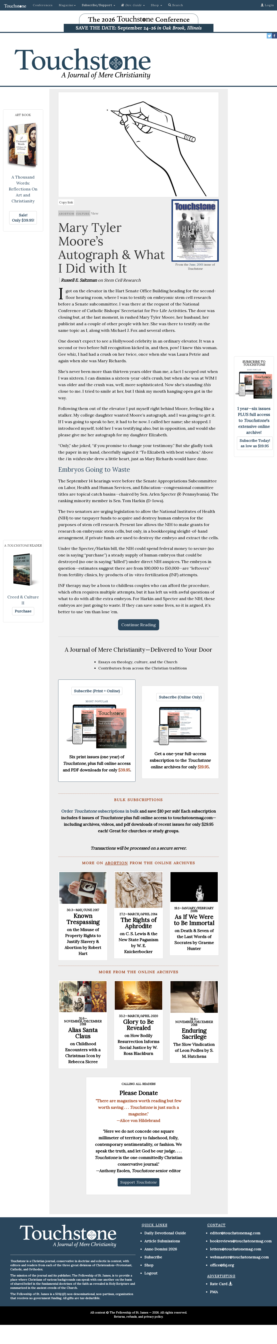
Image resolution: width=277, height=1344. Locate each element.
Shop (148, 1265)
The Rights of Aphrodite (138, 923)
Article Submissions (162, 1241)
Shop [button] (156, 5)
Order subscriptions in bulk (99, 811)
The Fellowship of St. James (129, 1312)
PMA (214, 1291)
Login (267, 5)
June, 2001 (196, 264)
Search (175, 5)
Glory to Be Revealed (138, 1025)
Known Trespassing (83, 919)
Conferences (43, 5)
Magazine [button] (67, 5)
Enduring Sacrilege (194, 1034)
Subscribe (153, 1257)
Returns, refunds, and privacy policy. (138, 1316)
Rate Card (218, 1283)
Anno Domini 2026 (160, 1249)
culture (83, 213)
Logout (150, 1273)
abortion (66, 213)
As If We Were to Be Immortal (194, 920)
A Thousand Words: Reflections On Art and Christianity (23, 188)
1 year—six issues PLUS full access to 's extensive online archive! (253, 420)
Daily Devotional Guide (165, 1233)
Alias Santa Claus (83, 1033)
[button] (98, 5)
